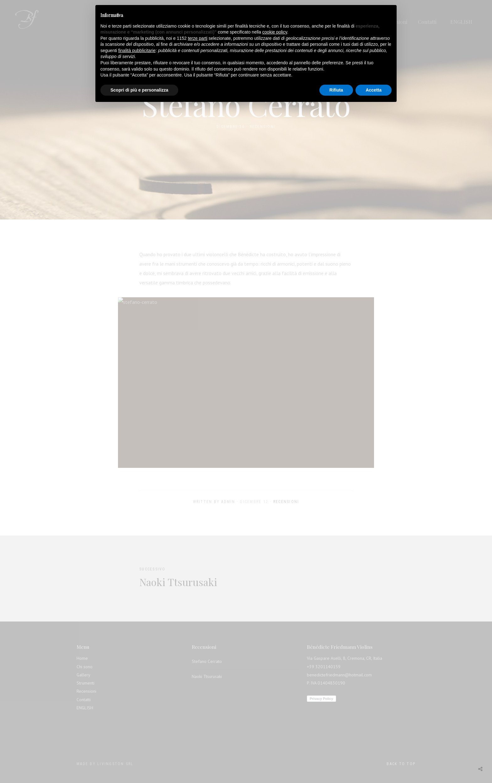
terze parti (197, 38)
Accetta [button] (374, 90)
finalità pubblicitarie (137, 50)
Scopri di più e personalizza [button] (139, 90)
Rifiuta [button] (336, 90)
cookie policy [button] (274, 31)
